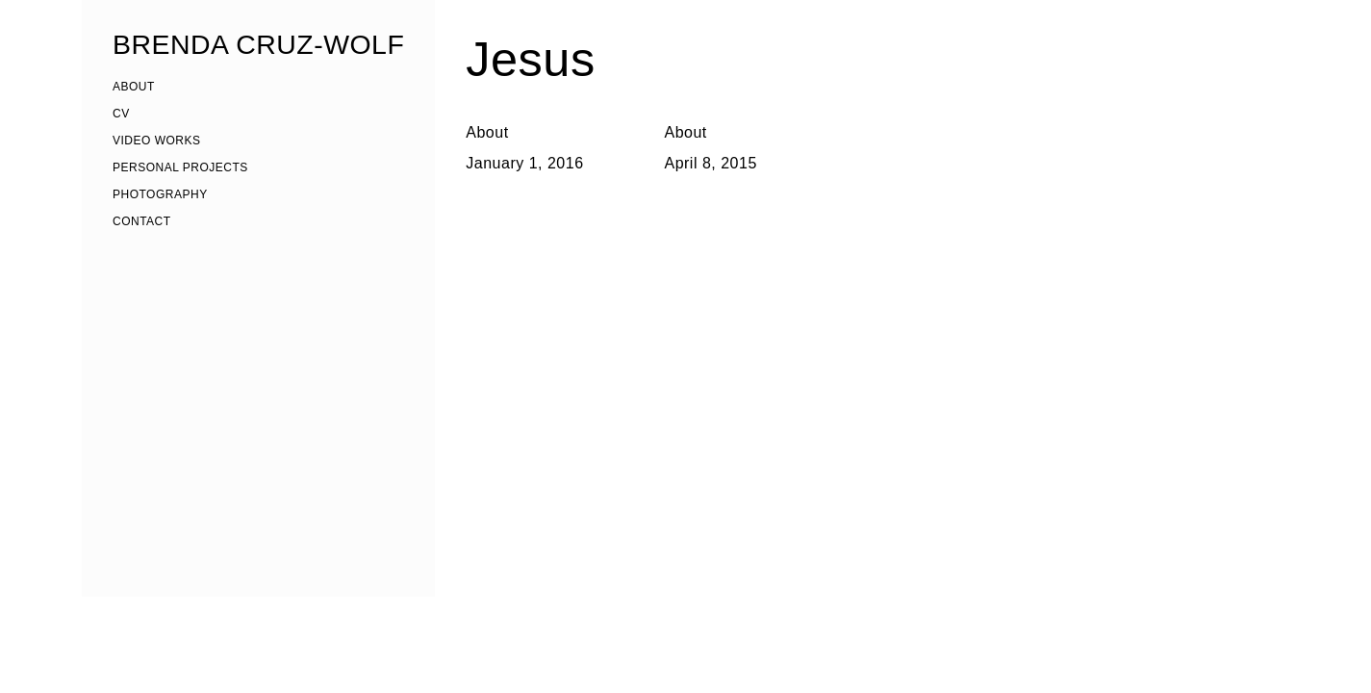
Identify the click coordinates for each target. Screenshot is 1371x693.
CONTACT (142, 221)
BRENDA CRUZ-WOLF (258, 44)
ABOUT (134, 86)
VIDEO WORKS (157, 140)
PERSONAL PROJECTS (180, 167)
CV (121, 113)
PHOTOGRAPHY (160, 194)
